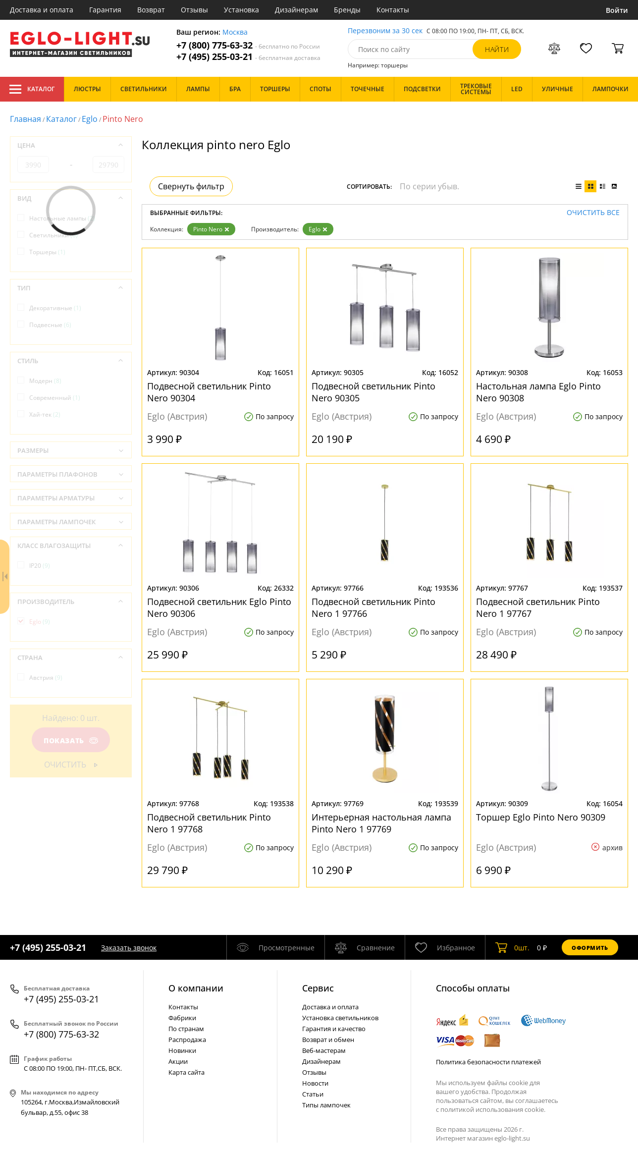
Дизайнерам (296, 9)
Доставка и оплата (41, 9)
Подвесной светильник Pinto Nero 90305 (373, 392)
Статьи (312, 1094)
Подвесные (50, 325)
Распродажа (187, 1039)
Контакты (392, 9)
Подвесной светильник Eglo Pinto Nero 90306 (219, 607)
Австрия (45, 677)
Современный (54, 397)
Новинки (182, 1050)
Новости (315, 1083)
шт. (512, 947)
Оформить (590, 947)
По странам (186, 1028)
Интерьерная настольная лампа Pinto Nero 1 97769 (381, 823)
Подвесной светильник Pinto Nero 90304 (209, 392)
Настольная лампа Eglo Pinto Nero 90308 (538, 392)
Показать (71, 740)
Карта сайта (186, 1072)
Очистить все (593, 213)
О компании (195, 988)
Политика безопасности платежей (488, 1061)
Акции (178, 1061)
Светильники (53, 235)
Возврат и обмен (328, 1039)
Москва (235, 32)
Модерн (45, 381)
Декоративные (55, 308)
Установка (241, 9)
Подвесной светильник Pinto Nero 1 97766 (373, 607)
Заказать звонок (129, 947)
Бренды (347, 9)
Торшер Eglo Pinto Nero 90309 (540, 817)
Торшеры (47, 252)
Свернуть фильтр (191, 186)
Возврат (151, 9)
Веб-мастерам (324, 1050)
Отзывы (194, 9)
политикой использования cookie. (492, 1109)
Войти (617, 10)
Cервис (318, 988)
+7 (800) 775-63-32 (248, 45)
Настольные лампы (62, 218)
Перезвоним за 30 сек (385, 31)
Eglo (90, 118)
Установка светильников (340, 1017)
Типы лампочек (326, 1104)
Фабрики (182, 1017)
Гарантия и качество (334, 1028)
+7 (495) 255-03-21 (248, 56)
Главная (25, 118)
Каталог (31, 89)
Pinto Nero (211, 229)
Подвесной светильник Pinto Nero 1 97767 (538, 607)
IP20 (39, 565)
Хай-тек (44, 414)
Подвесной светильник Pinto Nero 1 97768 (209, 823)
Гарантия (105, 9)
